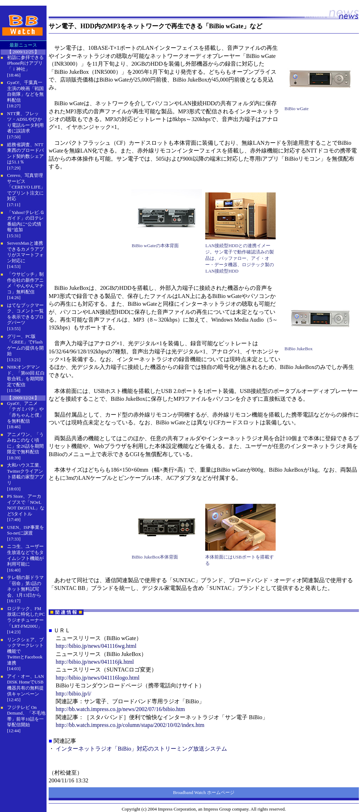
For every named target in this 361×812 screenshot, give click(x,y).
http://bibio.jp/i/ (73, 694)
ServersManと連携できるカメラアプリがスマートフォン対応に (25, 251)
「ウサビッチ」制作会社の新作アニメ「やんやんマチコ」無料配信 (25, 282)
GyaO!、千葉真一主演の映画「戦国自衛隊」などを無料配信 (25, 91)
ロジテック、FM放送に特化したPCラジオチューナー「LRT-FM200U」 (26, 617)
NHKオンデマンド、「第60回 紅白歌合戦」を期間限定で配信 (26, 375)
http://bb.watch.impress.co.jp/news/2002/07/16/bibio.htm (120, 709)
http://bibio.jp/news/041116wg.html (96, 646)
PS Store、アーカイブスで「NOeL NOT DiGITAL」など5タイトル (25, 505)
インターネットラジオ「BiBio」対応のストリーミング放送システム (141, 749)
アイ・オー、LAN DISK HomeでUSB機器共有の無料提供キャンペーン (25, 685)
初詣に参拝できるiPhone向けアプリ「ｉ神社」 (25, 63)
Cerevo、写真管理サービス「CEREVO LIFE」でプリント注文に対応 (26, 187)
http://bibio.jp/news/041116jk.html (95, 662)
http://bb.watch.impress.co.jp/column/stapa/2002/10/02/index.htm (130, 725)
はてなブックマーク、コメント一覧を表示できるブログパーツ (25, 314)
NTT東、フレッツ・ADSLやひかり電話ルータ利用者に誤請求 (25, 122)
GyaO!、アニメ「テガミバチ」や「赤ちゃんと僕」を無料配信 (25, 412)
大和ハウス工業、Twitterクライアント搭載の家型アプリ (25, 473)
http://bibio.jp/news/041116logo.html (98, 678)
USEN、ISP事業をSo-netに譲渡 (25, 530)
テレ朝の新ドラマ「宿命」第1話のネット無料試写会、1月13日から (25, 586)
